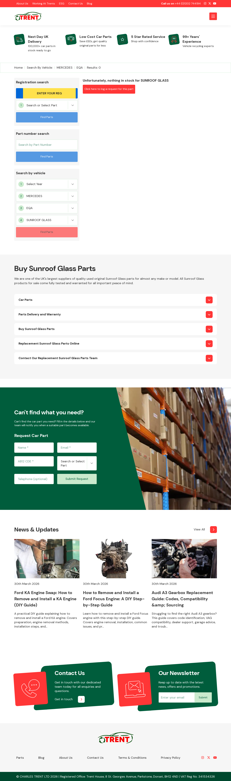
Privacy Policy (170, 758)
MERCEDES (64, 68)
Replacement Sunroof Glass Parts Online (49, 343)
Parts (20, 758)
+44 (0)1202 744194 (188, 3)
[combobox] (47, 105)
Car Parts (25, 300)
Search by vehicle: (40, 68)
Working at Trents (43, 3)
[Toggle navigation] (213, 16)
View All (199, 529)
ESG (61, 3)
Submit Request (76, 479)
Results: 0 (94, 68)
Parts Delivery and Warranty (40, 314)
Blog (89, 3)
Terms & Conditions (132, 758)
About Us (22, 3)
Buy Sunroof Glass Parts (37, 329)
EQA (80, 68)
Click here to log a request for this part (108, 89)
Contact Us (75, 3)
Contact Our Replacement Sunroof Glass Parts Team (58, 358)
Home (18, 68)
